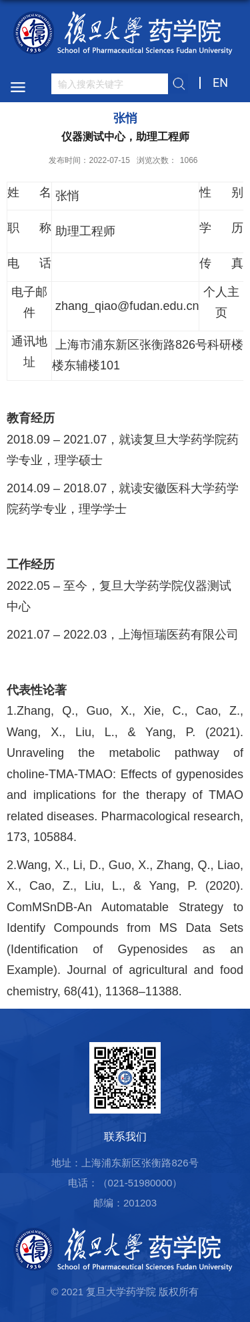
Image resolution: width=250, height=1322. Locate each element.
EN (220, 82)
